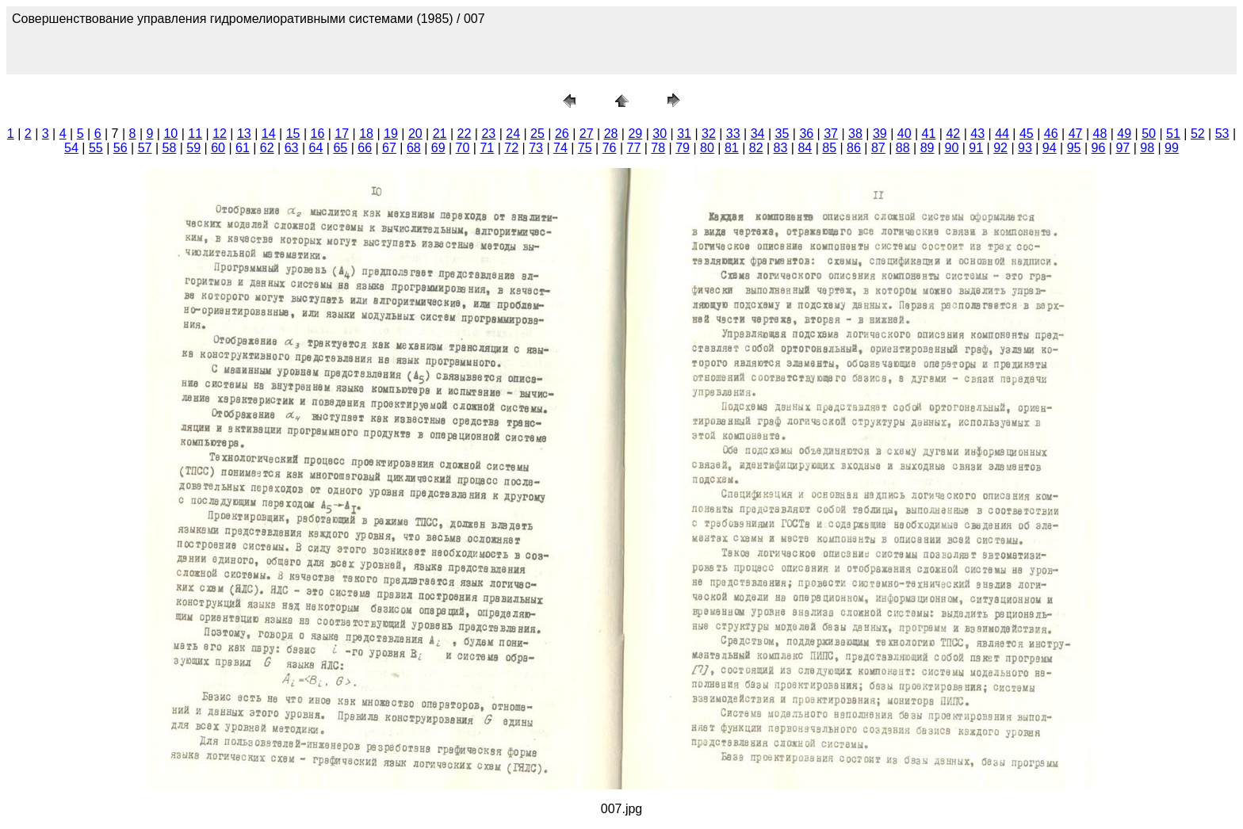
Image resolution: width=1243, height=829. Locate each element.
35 (782, 133)
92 (1000, 148)
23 (488, 133)
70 (463, 148)
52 (1198, 133)
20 (415, 133)
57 (145, 148)
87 (878, 148)
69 (438, 148)
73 (536, 148)
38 (855, 133)
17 (342, 133)
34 (758, 133)
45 (1026, 133)
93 (1025, 148)
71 (487, 148)
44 (1002, 133)
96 (1099, 148)
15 (293, 133)
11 (195, 133)
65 (340, 148)
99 (1172, 148)
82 (756, 148)
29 (635, 133)
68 (414, 148)
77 (634, 148)
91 (976, 148)
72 (511, 148)
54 (71, 148)
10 (170, 133)
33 (733, 133)
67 (389, 148)
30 (659, 133)
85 (829, 148)
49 (1124, 133)
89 (927, 148)
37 (831, 133)
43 (977, 133)
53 (1222, 133)
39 (880, 133)
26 (562, 133)
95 (1074, 148)
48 (1100, 133)
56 (120, 148)
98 (1147, 148)
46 (1051, 133)
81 (732, 148)
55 (96, 148)
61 (242, 148)
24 (513, 133)
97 (1122, 148)
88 (903, 148)
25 (537, 133)
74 (560, 148)
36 (806, 133)
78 (658, 148)
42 (953, 133)
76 (609, 148)
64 (316, 148)
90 (951, 148)
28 (611, 133)
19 (391, 133)
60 (218, 148)
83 (781, 148)
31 (684, 133)
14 (269, 133)
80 (707, 148)
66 (365, 148)
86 (854, 148)
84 (804, 148)
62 (267, 148)
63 (292, 148)
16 (318, 133)
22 (464, 133)
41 (929, 133)
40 (904, 133)
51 (1173, 133)
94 (1049, 148)
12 (219, 133)
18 (366, 133)
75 (585, 148)
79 (682, 148)
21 (440, 133)
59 (193, 148)
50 (1149, 133)
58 (169, 148)
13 (244, 133)
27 (586, 133)
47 (1076, 133)
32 (709, 133)
